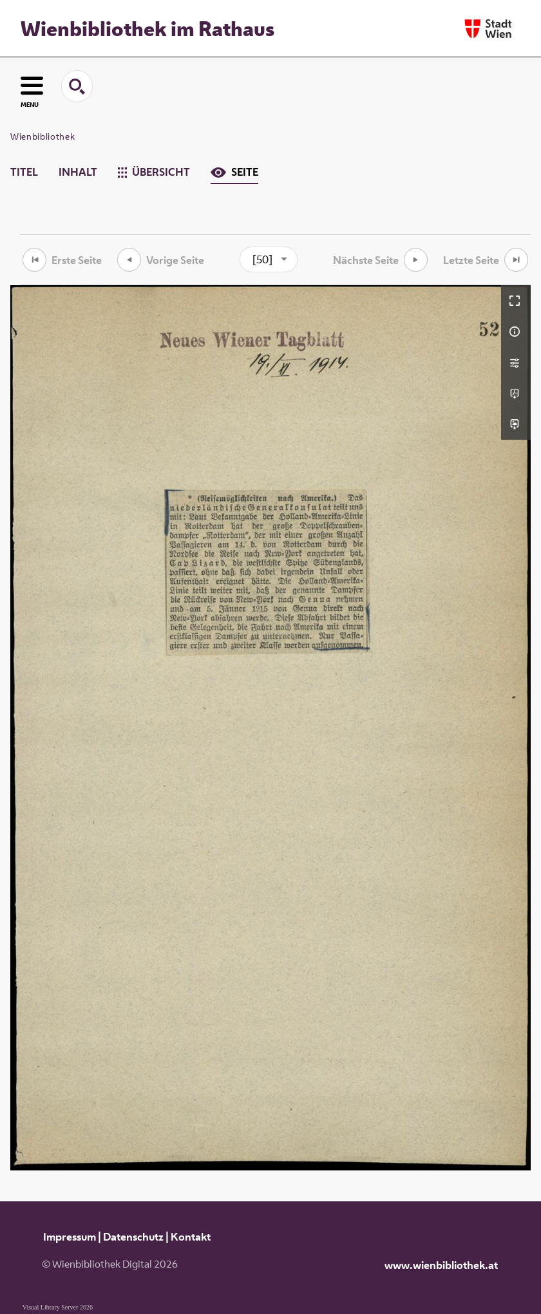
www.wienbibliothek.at (441, 1265)
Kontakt (191, 1237)
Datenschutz (133, 1237)
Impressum (69, 1237)
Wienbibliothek (42, 136)
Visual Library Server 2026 (58, 1307)
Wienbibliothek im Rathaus (147, 28)
